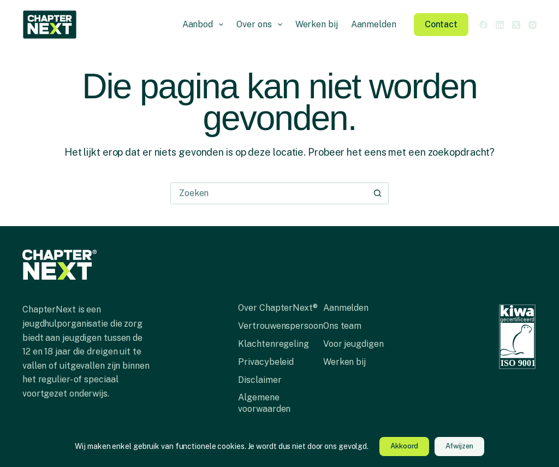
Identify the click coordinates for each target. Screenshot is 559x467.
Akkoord (404, 446)
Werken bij (316, 24)
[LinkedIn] (500, 25)
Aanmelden (373, 24)
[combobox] (269, 193)
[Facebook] (483, 25)
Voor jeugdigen (353, 344)
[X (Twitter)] (516, 25)
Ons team (342, 326)
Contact (441, 24)
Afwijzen (459, 446)
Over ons (261, 24)
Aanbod (205, 24)
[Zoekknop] (377, 193)
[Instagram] (532, 25)
